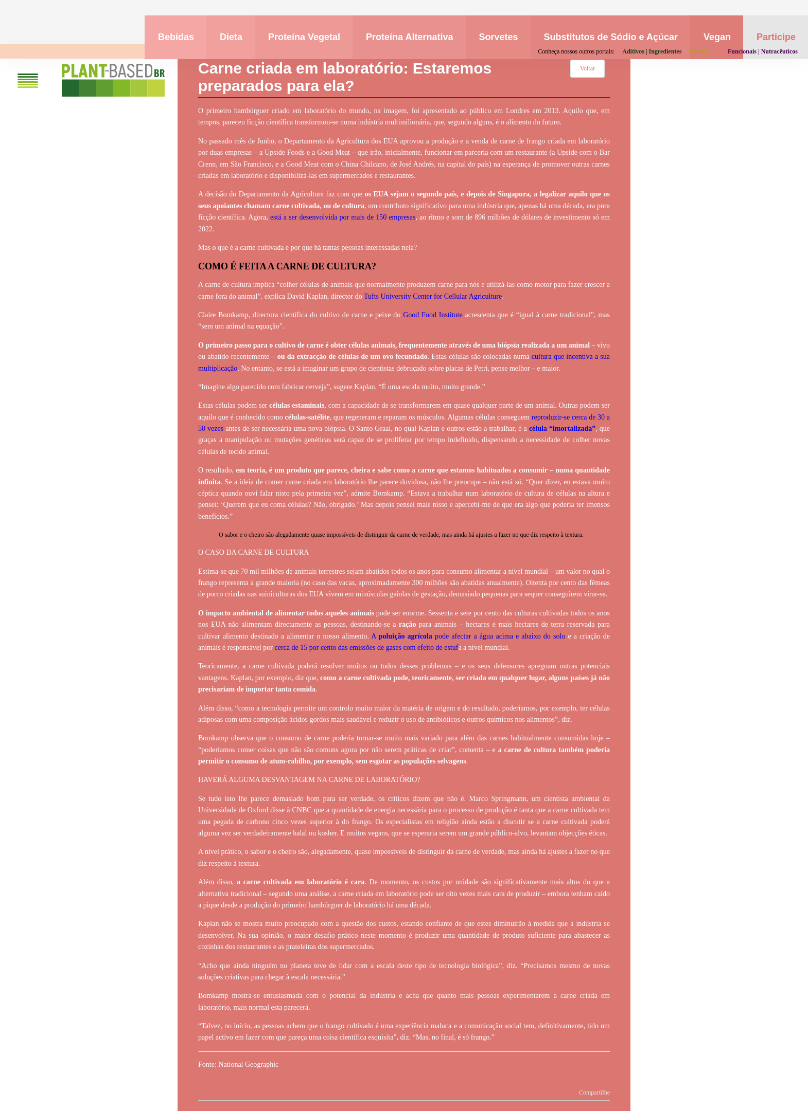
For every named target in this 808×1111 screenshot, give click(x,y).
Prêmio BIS (704, 51)
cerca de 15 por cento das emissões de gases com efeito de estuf (367, 647)
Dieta (231, 37)
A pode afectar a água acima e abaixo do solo (468, 636)
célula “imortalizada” (562, 428)
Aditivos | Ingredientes (651, 51)
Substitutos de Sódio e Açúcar (611, 37)
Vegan (717, 37)
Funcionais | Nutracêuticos (763, 51)
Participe (776, 37)
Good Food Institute (432, 315)
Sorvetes (498, 37)
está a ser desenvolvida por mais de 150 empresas (343, 217)
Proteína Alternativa (409, 37)
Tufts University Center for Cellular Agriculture (433, 296)
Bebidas (176, 37)
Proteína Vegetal (304, 37)
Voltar (587, 68)
